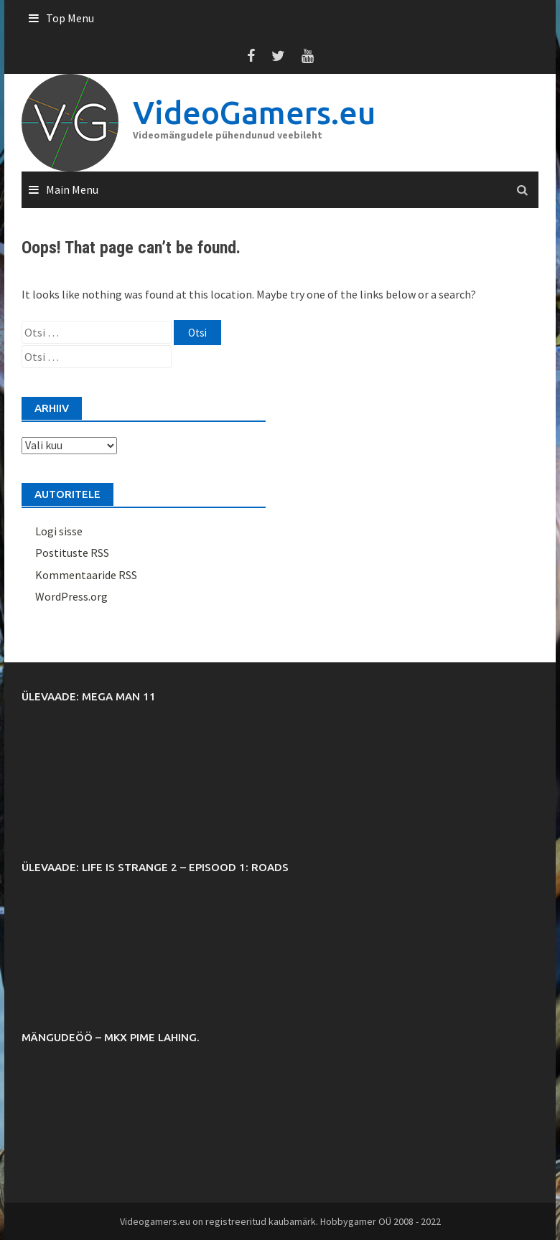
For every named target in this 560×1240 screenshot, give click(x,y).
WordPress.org (71, 596)
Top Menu (70, 18)
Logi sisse (59, 531)
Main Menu (72, 189)
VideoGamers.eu (254, 112)
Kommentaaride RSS (86, 575)
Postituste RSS (72, 552)
